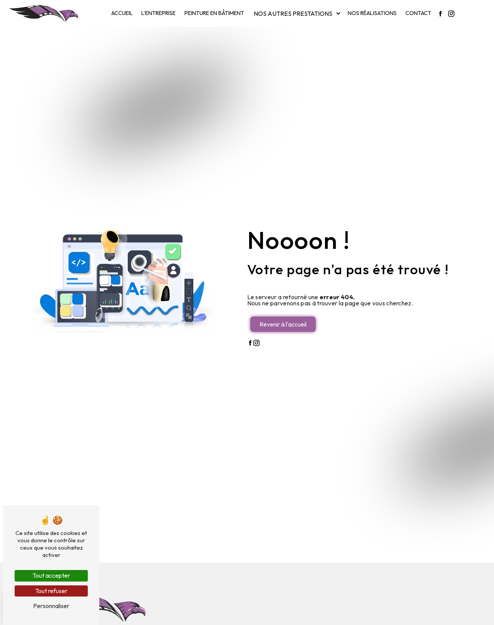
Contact (418, 13)
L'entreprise (158, 13)
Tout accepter (51, 575)
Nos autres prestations (293, 13)
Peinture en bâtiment (214, 13)
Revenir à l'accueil (283, 324)
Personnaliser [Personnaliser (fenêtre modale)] (51, 606)
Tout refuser (51, 591)
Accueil (122, 13)
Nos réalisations (372, 13)
